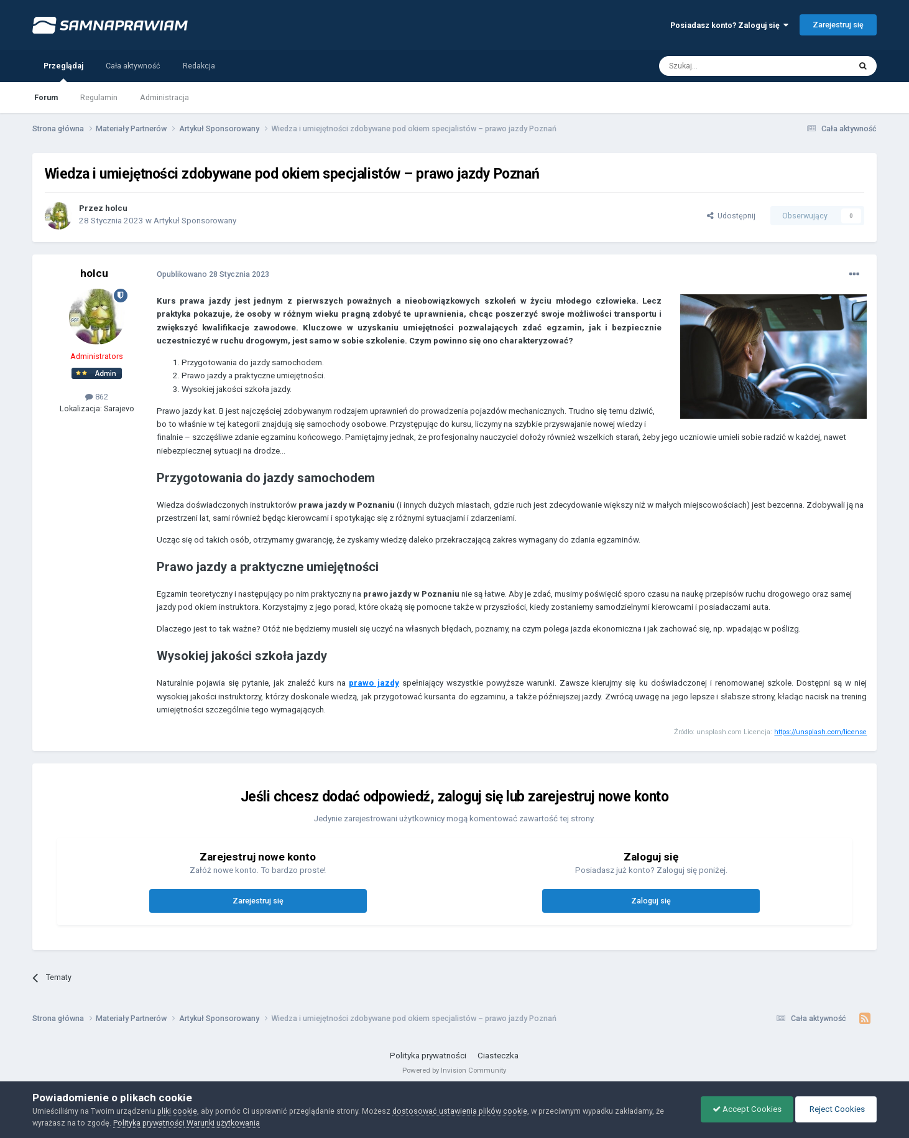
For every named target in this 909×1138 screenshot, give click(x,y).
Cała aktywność (133, 65)
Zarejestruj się (838, 24)
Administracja (164, 97)
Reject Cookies (835, 1109)
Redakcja (199, 65)
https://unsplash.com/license (820, 732)
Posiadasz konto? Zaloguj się (729, 25)
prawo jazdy (374, 683)
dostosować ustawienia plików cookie (459, 1111)
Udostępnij (731, 215)
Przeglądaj (63, 71)
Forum (46, 97)
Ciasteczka (498, 1055)
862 (96, 396)
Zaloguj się (651, 900)
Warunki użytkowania (223, 1122)
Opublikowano (213, 274)
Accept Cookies (743, 1109)
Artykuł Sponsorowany (195, 220)
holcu (116, 208)
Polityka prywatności (428, 1055)
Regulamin (99, 97)
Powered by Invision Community (454, 1070)
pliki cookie (177, 1111)
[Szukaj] (726, 66)
